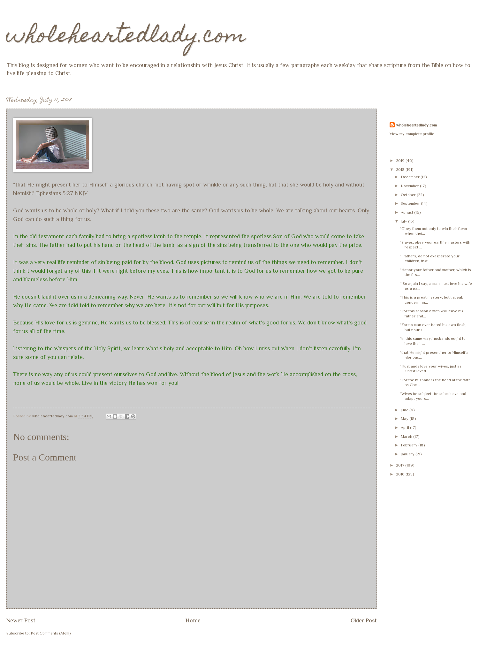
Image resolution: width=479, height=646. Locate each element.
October (409, 194)
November (410, 185)
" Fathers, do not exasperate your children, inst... (430, 258)
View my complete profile (412, 133)
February (409, 445)
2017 (400, 465)
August (407, 212)
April (405, 427)
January (408, 454)
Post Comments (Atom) (51, 633)
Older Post (364, 620)
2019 (401, 160)
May (405, 418)
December (411, 176)
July (404, 221)
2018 (401, 169)
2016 (401, 474)
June (405, 409)
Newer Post (20, 620)
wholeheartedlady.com (126, 37)
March (407, 436)
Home (193, 620)
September (411, 203)
